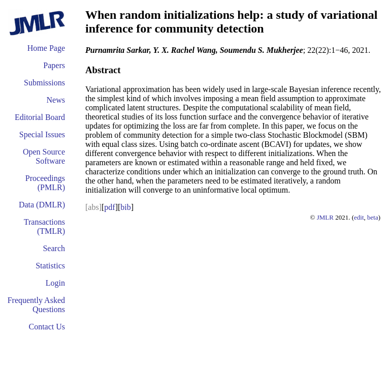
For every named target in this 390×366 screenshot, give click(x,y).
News (56, 100)
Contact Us (46, 326)
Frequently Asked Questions (36, 305)
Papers (54, 65)
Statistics (50, 265)
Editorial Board (40, 117)
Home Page (46, 48)
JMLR (325, 217)
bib (125, 207)
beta (372, 217)
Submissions (44, 82)
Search (54, 248)
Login (55, 283)
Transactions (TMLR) (44, 226)
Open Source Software (44, 156)
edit (359, 217)
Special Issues (42, 134)
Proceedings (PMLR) (45, 183)
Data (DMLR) (42, 204)
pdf (109, 207)
